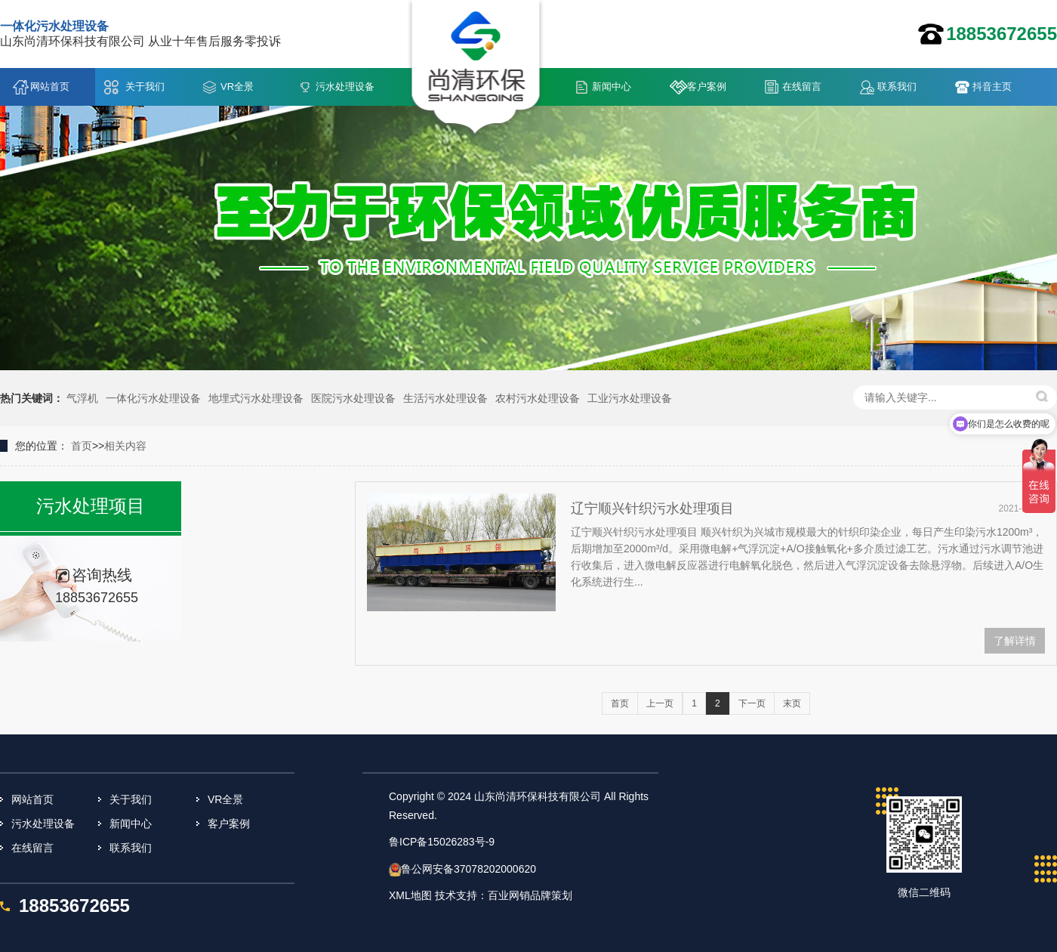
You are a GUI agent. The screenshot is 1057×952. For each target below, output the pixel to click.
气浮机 (82, 398)
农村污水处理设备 (537, 398)
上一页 (659, 703)
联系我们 (897, 86)
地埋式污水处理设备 (256, 398)
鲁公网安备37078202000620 (468, 869)
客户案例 (706, 86)
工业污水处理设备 (629, 398)
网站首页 (49, 86)
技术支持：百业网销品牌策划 (503, 895)
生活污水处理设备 (445, 398)
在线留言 (801, 86)
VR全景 (237, 86)
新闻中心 (611, 86)
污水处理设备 (345, 86)
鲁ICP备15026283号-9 (442, 842)
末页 (792, 703)
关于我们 (145, 86)
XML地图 (410, 895)
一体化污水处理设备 (153, 398)
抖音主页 (992, 86)
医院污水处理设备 (353, 398)
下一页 (752, 703)
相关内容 (125, 446)
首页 (81, 446)
